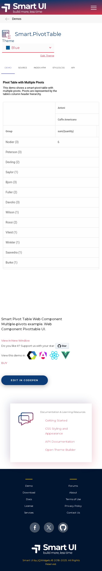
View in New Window (15, 340)
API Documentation (60, 441)
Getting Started (56, 420)
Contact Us (73, 512)
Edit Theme (47, 55)
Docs (29, 499)
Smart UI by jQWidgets (36, 560)
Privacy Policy (73, 505)
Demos (13, 18)
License (29, 505)
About (73, 492)
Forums (73, 485)
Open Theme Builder (60, 450)
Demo (29, 485)
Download (29, 492)
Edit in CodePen (24, 380)
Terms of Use (73, 499)
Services (29, 512)
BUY (4, 363)
